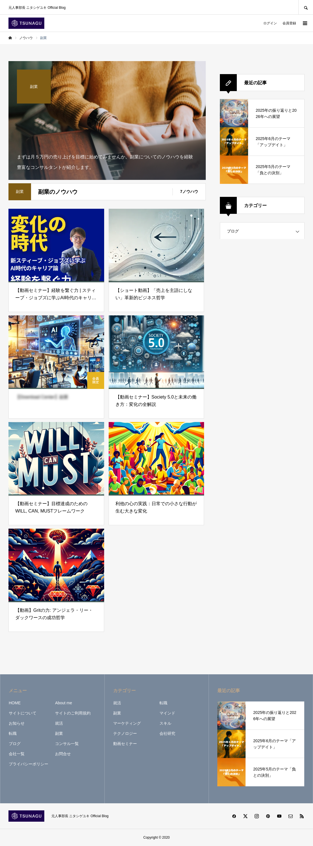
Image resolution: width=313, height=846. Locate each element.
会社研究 (167, 733)
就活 (59, 723)
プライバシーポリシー (28, 764)
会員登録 (289, 23)
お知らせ (17, 723)
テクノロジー (125, 733)
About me (63, 703)
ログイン (270, 23)
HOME (15, 703)
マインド (167, 713)
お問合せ (63, 754)
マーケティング (127, 723)
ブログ (233, 231)
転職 (13, 733)
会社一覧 (17, 754)
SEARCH (305, 7)
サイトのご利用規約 (73, 713)
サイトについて (22, 713)
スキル (165, 723)
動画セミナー (125, 743)
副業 (59, 733)
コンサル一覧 (67, 743)
